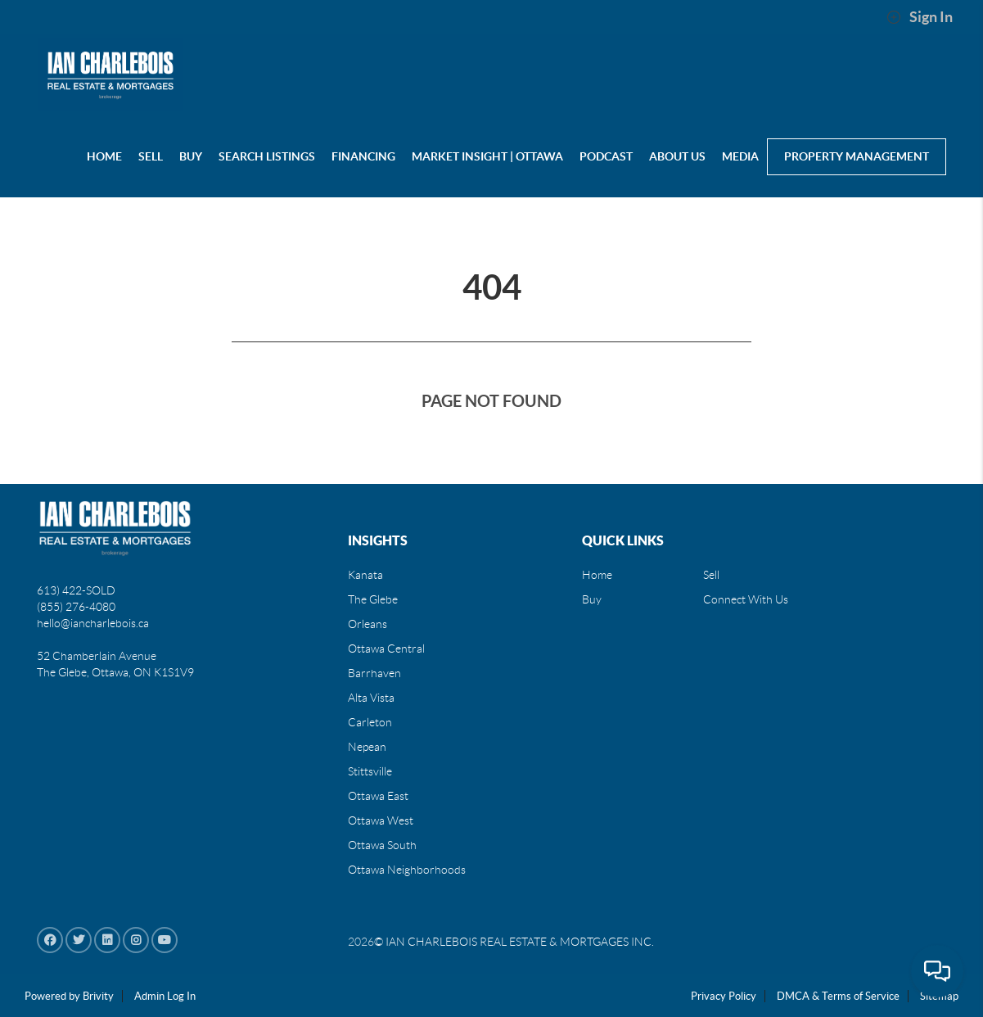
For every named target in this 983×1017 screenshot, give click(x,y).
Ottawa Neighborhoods (407, 869)
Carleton (370, 722)
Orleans (367, 624)
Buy (592, 599)
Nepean (367, 746)
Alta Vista (371, 697)
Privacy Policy (723, 996)
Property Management (856, 156)
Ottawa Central (386, 648)
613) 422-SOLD (76, 590)
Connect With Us (745, 599)
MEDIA (740, 156)
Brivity (98, 996)
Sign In (919, 17)
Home (597, 574)
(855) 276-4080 (76, 606)
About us (677, 156)
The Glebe (373, 599)
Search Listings (267, 156)
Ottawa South (382, 845)
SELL (150, 156)
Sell (711, 574)
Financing (363, 156)
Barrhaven (374, 673)
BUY (190, 156)
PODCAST (606, 156)
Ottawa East (378, 795)
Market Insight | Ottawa (487, 156)
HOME (104, 156)
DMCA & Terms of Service (838, 996)
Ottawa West (380, 820)
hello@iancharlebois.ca (93, 623)
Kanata (365, 574)
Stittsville (370, 771)
